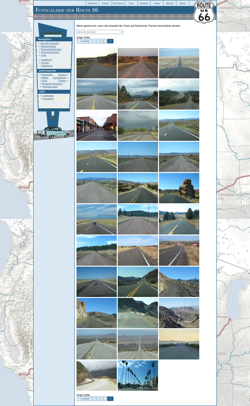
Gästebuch (46, 60)
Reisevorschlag (48, 46)
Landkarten (48, 95)
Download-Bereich (50, 52)
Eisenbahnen (59, 77)
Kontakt (45, 63)
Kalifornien (92, 3)
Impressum (47, 66)
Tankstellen (47, 74)
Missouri (169, 3)
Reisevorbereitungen (51, 49)
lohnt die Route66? (49, 43)
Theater (62, 80)
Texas (131, 3)
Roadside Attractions (52, 83)
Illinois (182, 3)
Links (43, 55)
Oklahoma (144, 3)
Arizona (105, 3)
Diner (44, 80)
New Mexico (118, 3)
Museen (62, 74)
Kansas (157, 3)
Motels (45, 77)
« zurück (84, 41)
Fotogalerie (48, 98)
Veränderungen (50, 86)
